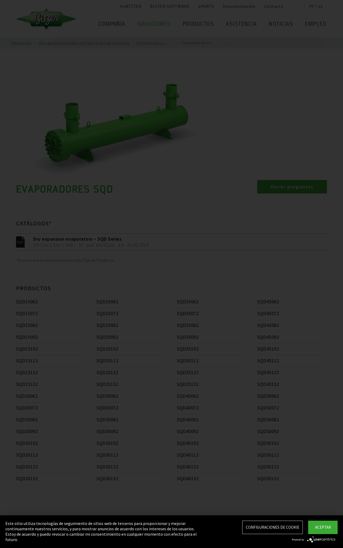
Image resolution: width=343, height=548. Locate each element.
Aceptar (323, 527)
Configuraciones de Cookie (272, 527)
